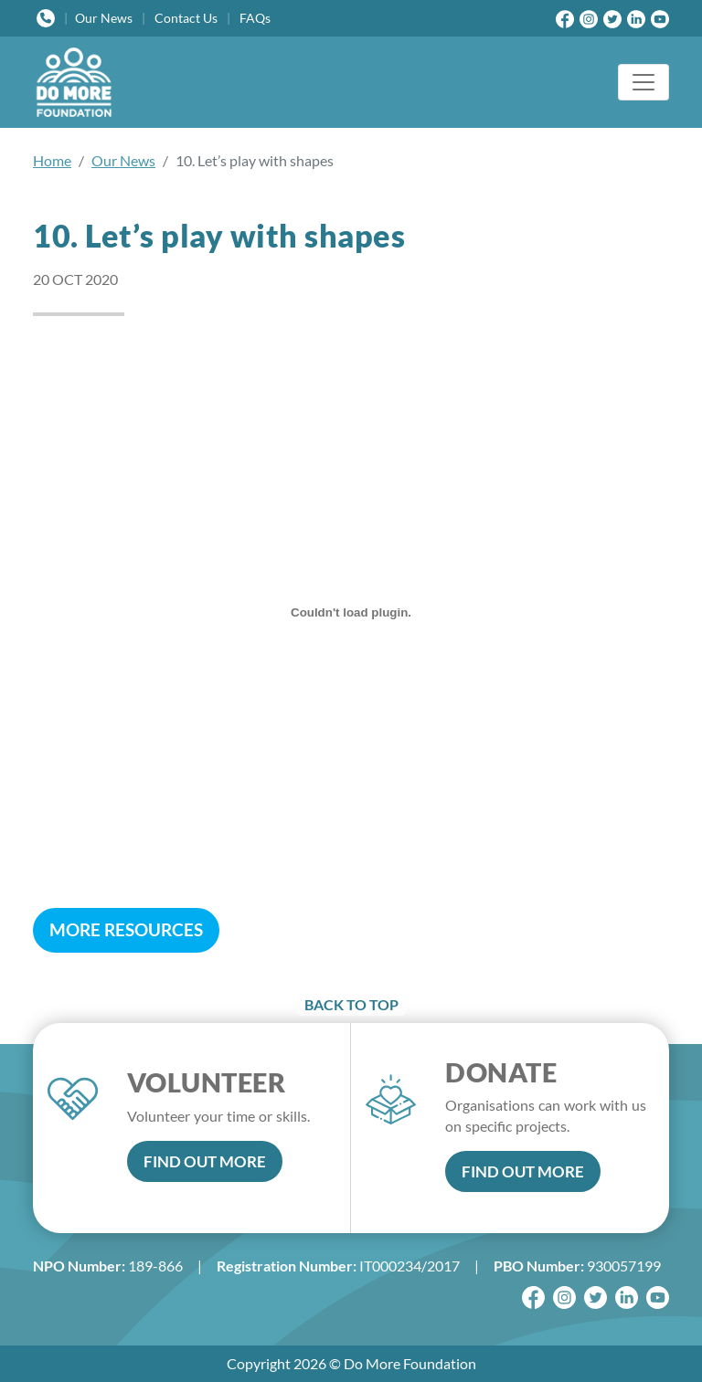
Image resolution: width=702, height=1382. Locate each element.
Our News (123, 160)
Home (52, 160)
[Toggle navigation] (643, 82)
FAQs (255, 18)
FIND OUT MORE (205, 1161)
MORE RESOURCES (126, 929)
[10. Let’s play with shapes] (351, 612)
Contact (186, 18)
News (104, 18)
